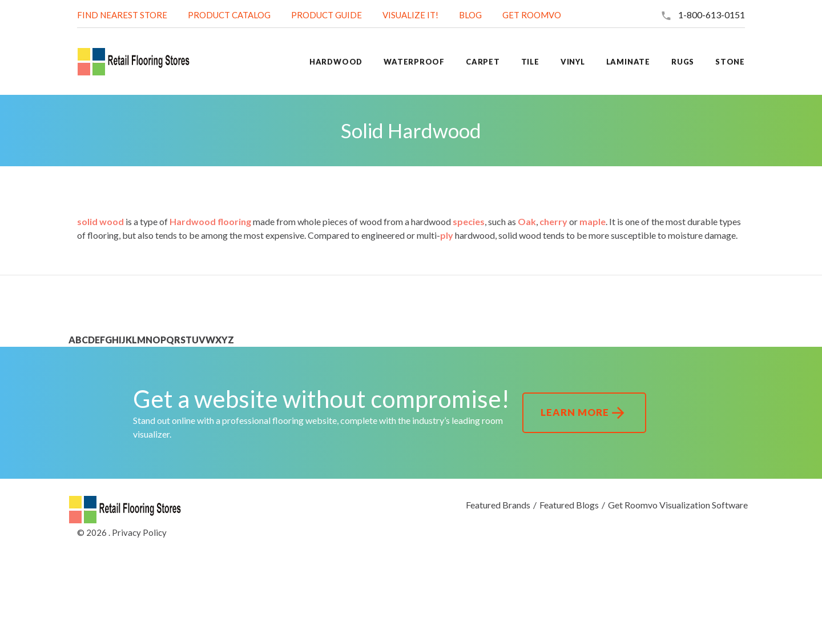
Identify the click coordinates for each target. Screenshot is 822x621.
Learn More (584, 413)
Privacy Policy (139, 532)
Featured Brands (498, 504)
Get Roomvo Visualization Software (678, 504)
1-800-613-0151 (711, 14)
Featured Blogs (569, 504)
